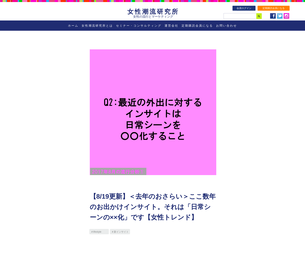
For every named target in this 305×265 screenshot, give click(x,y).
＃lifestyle (96, 231)
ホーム (73, 25)
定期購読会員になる (273, 8)
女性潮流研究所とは (97, 25)
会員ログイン (244, 8)
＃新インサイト (120, 231)
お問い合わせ (226, 25)
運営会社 (171, 25)
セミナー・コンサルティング (138, 25)
